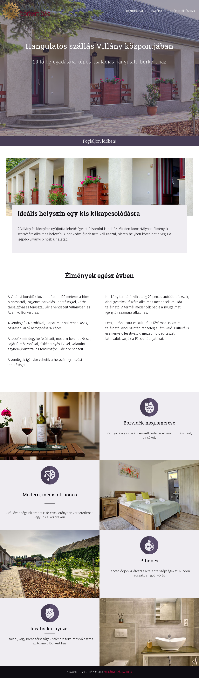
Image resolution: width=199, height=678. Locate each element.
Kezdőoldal (135, 11)
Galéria (156, 11)
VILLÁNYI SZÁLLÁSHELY (118, 672)
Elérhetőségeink (182, 11)
